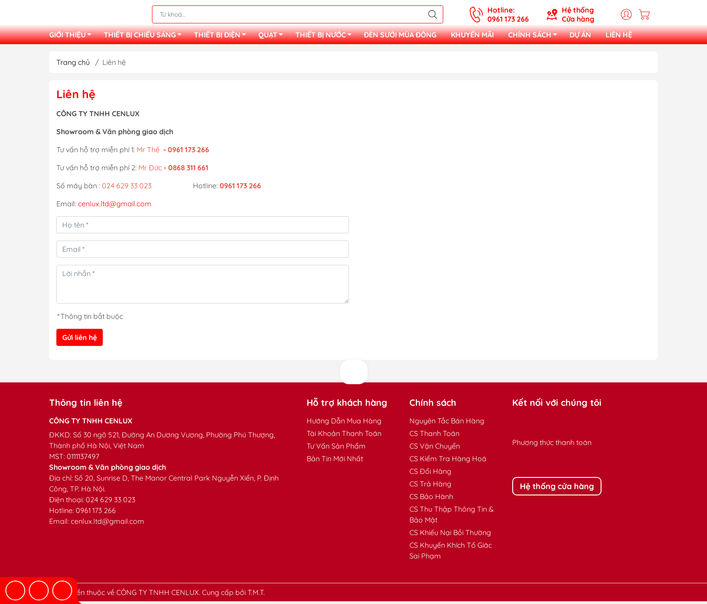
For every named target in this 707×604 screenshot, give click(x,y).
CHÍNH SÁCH (535, 37)
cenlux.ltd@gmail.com (115, 206)
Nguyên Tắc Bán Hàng (446, 423)
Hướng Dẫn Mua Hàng (344, 423)
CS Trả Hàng (430, 486)
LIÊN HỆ (619, 36)
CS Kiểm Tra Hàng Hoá (448, 461)
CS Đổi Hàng (430, 473)
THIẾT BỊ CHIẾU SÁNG (145, 37)
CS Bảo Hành (431, 499)
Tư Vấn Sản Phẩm (336, 448)
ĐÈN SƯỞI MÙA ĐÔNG (400, 36)
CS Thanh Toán (434, 436)
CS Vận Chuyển (434, 448)
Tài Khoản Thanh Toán (344, 436)
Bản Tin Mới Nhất (335, 461)
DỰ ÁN (580, 36)
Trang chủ (73, 64)
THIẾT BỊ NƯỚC (326, 37)
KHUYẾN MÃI (472, 36)
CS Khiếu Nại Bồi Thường (450, 535)
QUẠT (273, 37)
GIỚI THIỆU (72, 37)
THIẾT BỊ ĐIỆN (222, 37)
